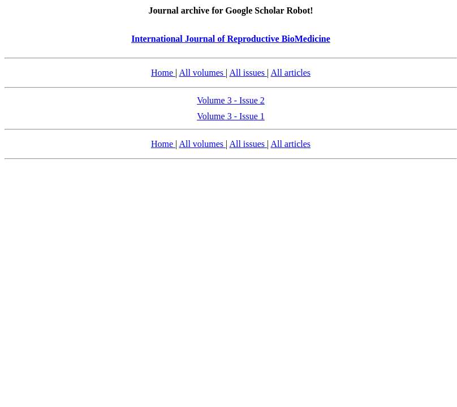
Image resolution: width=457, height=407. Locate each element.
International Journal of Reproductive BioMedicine (230, 39)
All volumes (202, 72)
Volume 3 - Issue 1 (231, 116)
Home (163, 72)
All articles (290, 72)
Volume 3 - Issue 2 (231, 100)
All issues (248, 72)
